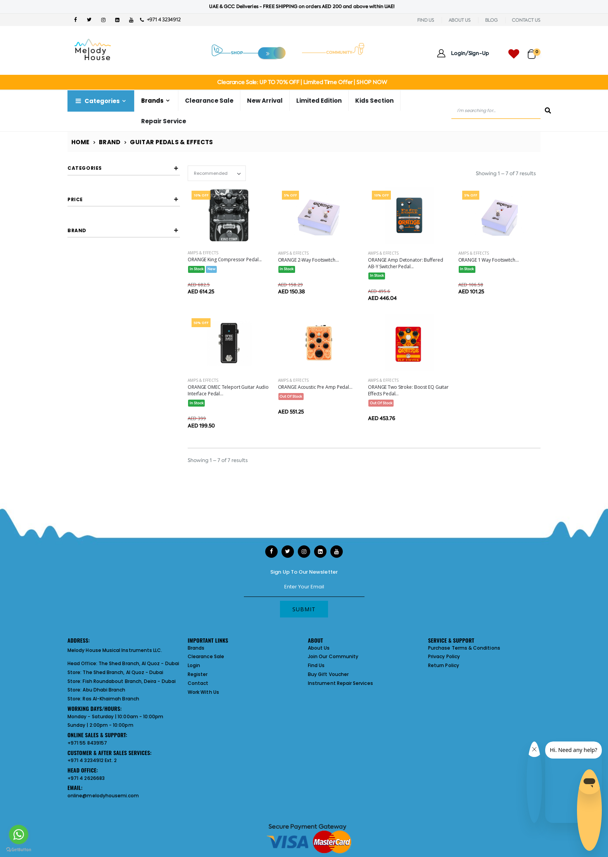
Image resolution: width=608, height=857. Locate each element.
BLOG (491, 20)
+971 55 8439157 (87, 743)
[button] (534, 50)
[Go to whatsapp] (18, 834)
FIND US (425, 20)
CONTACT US (526, 20)
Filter (85, 323)
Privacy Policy (444, 656)
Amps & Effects (203, 252)
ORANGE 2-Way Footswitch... (308, 260)
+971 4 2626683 (86, 778)
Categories (97, 101)
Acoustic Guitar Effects (111, 226)
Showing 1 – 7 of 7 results (506, 173)
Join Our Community (333, 656)
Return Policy (443, 665)
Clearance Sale (209, 101)
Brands (152, 101)
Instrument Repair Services (340, 683)
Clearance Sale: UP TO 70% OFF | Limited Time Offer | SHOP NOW (302, 82)
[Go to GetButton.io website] (18, 849)
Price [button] (75, 285)
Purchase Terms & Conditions (464, 648)
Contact (198, 683)
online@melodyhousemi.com (103, 795)
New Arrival (265, 101)
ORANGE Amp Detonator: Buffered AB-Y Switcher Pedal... (405, 263)
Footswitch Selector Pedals (115, 201)
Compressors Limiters (109, 189)
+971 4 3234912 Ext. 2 (92, 760)
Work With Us (203, 692)
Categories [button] (84, 168)
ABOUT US (460, 20)
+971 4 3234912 (160, 19)
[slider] (73, 308)
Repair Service (163, 121)
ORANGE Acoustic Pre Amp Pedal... (315, 387)
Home (80, 142)
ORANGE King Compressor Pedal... (225, 259)
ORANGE (95, 375)
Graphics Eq (98, 239)
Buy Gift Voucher (328, 674)
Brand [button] (76, 353)
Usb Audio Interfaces (108, 214)
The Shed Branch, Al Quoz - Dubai (138, 663)
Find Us (316, 665)
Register (198, 674)
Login (194, 665)
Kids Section (374, 101)
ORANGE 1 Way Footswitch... (488, 260)
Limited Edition (319, 101)
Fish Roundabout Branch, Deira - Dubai (129, 681)
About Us (319, 648)
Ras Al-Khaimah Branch (111, 698)
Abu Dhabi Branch (104, 689)
